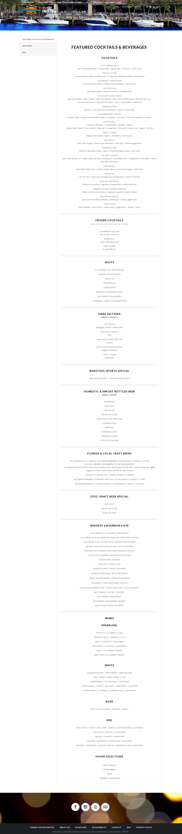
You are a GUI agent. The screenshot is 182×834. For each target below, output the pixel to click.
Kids (24, 52)
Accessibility (99, 827)
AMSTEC (125, 832)
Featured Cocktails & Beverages (38, 39)
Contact (116, 827)
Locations (81, 827)
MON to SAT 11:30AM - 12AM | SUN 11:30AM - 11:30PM (60, 2)
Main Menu (27, 46)
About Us (65, 827)
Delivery (138, 7)
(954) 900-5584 (28, 2)
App (129, 827)
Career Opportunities (42, 827)
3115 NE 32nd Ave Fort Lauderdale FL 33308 (103, 2)
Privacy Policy (144, 827)
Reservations (127, 7)
